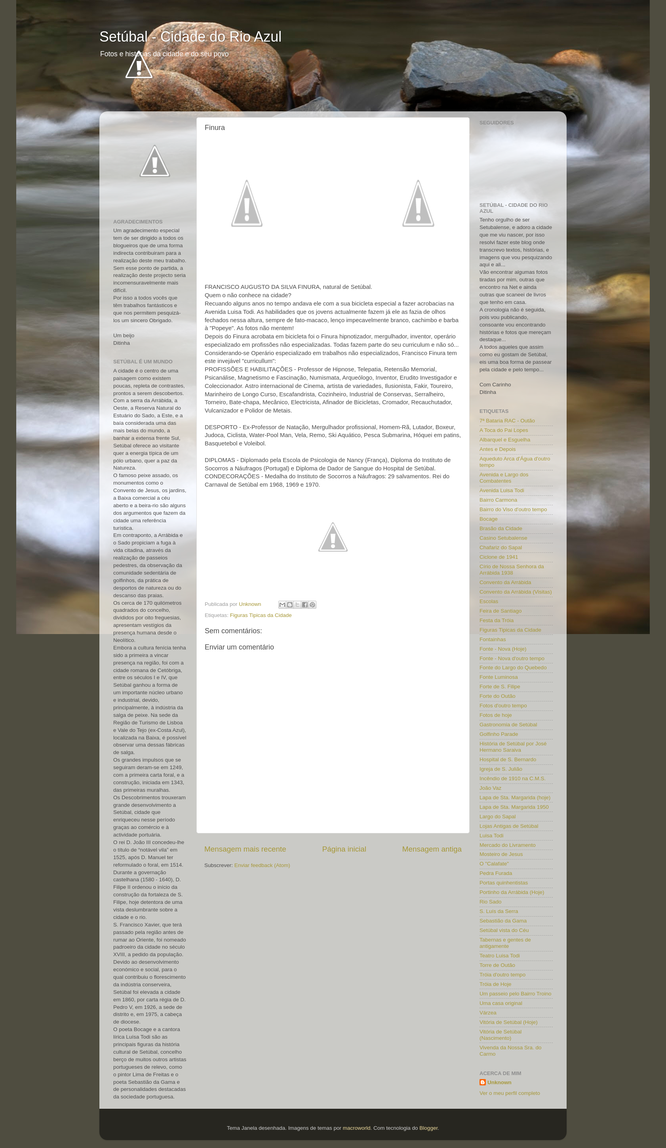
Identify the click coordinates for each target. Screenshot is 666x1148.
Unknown (499, 1082)
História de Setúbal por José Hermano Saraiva (513, 747)
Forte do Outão (498, 696)
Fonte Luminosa (499, 677)
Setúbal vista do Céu (504, 930)
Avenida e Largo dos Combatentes (504, 478)
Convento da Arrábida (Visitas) (516, 592)
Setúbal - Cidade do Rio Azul (190, 37)
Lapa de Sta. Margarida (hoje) (515, 797)
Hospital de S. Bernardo (508, 759)
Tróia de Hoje (496, 984)
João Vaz (490, 788)
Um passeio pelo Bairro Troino (516, 994)
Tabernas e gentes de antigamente (505, 943)
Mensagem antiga (432, 849)
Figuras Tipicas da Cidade (261, 615)
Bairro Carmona (498, 500)
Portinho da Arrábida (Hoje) (512, 892)
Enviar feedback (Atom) (262, 865)
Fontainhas (493, 639)
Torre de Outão (497, 965)
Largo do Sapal (498, 816)
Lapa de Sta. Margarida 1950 (514, 807)
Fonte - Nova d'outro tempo (512, 658)
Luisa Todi (492, 836)
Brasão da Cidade (501, 528)
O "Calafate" (494, 864)
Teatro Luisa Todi (500, 956)
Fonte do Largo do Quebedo (513, 667)
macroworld (357, 1128)
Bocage (489, 519)
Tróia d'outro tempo (502, 975)
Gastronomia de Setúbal (508, 725)
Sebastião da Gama (503, 921)
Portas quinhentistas (504, 883)
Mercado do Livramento (508, 845)
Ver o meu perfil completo (510, 1093)
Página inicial (344, 849)
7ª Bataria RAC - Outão (507, 421)
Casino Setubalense (503, 538)
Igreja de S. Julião (501, 769)
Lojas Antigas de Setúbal (509, 826)
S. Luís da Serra (499, 911)
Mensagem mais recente (245, 849)
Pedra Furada (496, 873)
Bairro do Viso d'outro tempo (513, 509)
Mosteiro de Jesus (501, 854)
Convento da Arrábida (505, 582)
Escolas (489, 601)
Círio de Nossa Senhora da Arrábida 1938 (512, 569)
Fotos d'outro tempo (503, 706)
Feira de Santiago (501, 611)
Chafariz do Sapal (501, 547)
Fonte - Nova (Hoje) (503, 649)
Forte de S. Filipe (500, 687)
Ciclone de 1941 (499, 557)
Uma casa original (501, 1003)
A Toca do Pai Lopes (504, 430)
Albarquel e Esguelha (505, 440)
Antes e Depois (498, 449)
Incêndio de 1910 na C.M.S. (513, 778)
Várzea (488, 1013)
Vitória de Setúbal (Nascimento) (500, 1035)
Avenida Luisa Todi (502, 490)
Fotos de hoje (496, 715)
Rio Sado (491, 902)
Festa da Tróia (497, 620)
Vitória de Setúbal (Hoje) (509, 1022)
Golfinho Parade (499, 734)
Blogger (428, 1128)
